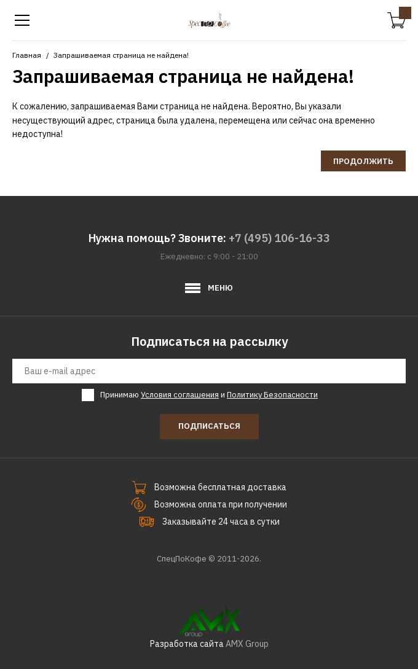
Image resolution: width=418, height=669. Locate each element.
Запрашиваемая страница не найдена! (121, 55)
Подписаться (209, 426)
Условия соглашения (180, 394)
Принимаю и (209, 395)
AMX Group (247, 643)
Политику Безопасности (272, 394)
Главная (26, 55)
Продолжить (363, 161)
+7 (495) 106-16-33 (279, 238)
